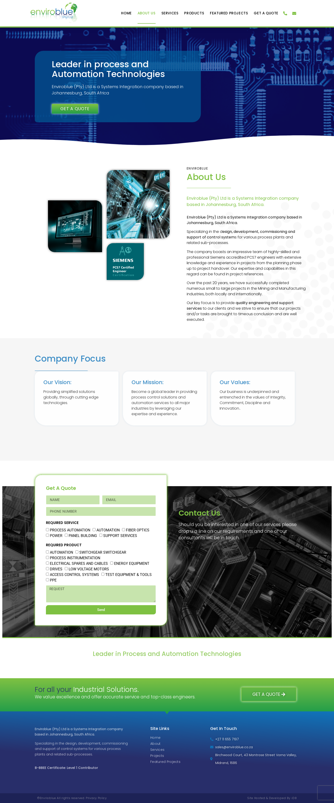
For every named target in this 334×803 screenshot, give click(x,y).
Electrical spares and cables (79, 563)
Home (126, 13)
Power (56, 535)
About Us (147, 13)
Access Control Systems (74, 574)
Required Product (64, 545)
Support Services (120, 535)
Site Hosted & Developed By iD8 (272, 798)
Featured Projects (229, 13)
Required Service (62, 522)
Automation (108, 530)
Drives (56, 569)
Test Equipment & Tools (128, 574)
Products (194, 13)
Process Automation (70, 530)
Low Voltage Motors (89, 569)
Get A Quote (266, 13)
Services (170, 13)
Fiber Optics (137, 530)
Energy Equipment (131, 563)
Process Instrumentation (75, 558)
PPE (53, 580)
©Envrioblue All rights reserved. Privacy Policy (72, 798)
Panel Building (83, 535)
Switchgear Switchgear (102, 552)
